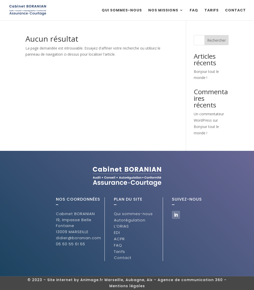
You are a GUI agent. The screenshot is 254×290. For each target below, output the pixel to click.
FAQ (194, 10)
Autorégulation (129, 220)
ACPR (119, 238)
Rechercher (216, 40)
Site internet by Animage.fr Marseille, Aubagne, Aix (100, 279)
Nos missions (163, 10)
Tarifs (211, 10)
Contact (235, 10)
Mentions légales (127, 285)
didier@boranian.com (78, 237)
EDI (117, 232)
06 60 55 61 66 (70, 244)
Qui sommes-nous (122, 10)
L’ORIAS (121, 226)
